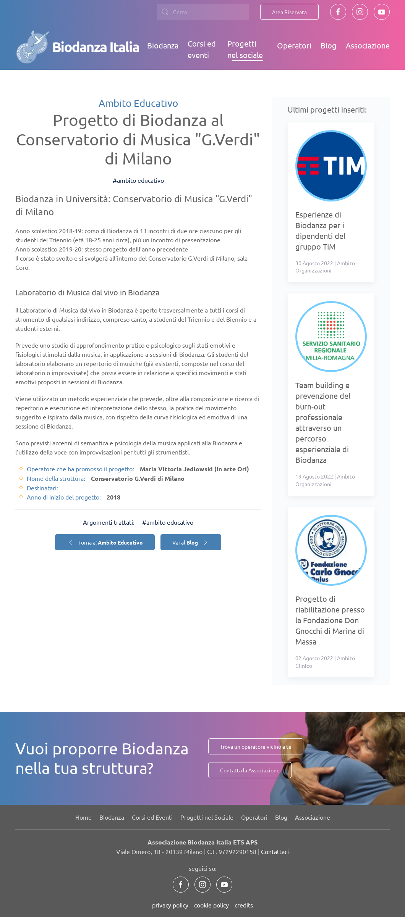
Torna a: (105, 542)
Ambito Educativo (138, 103)
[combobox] (203, 12)
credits (244, 905)
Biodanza (162, 45)
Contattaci (275, 851)
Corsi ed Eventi (152, 817)
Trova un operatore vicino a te (256, 746)
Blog (329, 45)
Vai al (190, 542)
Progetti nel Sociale (206, 817)
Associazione (368, 45)
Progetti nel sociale (245, 49)
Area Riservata (289, 11)
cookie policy (211, 905)
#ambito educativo (138, 180)
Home (83, 817)
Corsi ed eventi (202, 49)
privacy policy (170, 905)
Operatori (294, 45)
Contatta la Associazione (250, 770)
